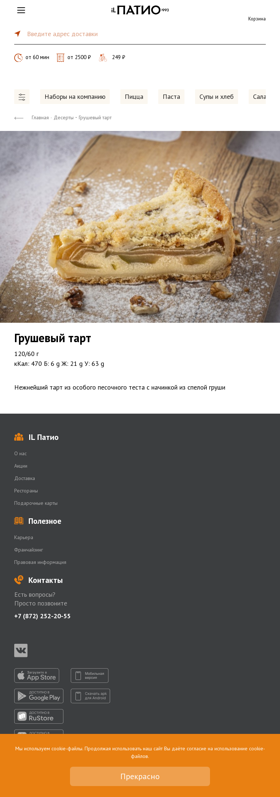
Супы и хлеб (216, 96)
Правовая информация (40, 562)
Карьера (23, 537)
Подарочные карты (36, 503)
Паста (171, 96)
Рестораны (26, 490)
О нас (20, 453)
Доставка (24, 478)
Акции (20, 466)
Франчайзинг (28, 549)
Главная (40, 117)
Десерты (64, 117)
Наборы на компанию (74, 96)
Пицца (134, 96)
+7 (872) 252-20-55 (42, 616)
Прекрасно (140, 776)
